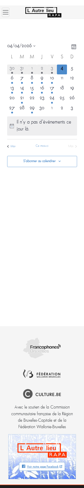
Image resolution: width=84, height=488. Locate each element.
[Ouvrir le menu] (5, 12)
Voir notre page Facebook (42, 467)
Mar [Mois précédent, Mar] (11, 146)
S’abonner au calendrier (39, 161)
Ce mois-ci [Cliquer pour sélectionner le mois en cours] (42, 146)
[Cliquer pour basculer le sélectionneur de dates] (21, 46)
